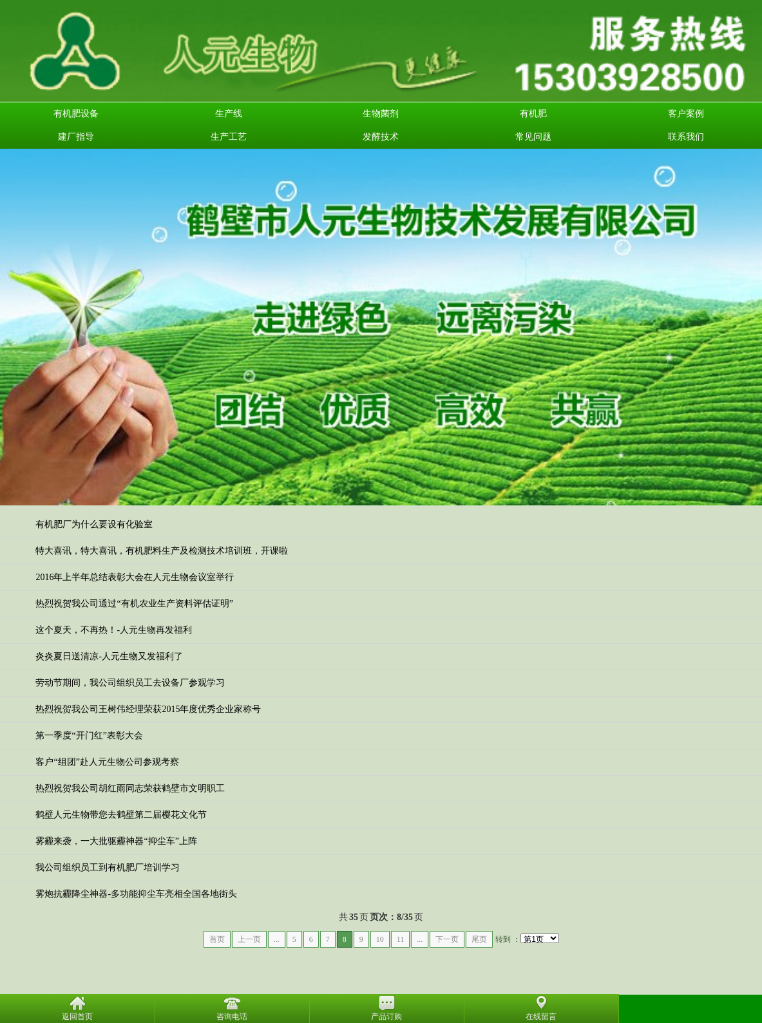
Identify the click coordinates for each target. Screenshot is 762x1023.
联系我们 (686, 137)
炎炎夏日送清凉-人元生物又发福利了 (109, 656)
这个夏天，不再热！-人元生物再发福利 (113, 630)
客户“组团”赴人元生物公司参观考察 (106, 762)
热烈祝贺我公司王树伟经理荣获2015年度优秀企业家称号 (148, 709)
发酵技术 (381, 137)
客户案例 (686, 113)
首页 (217, 939)
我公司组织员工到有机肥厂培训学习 (107, 867)
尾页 (479, 939)
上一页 (249, 939)
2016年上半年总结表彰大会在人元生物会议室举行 (134, 577)
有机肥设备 (76, 113)
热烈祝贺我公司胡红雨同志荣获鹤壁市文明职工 (130, 788)
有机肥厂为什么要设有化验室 (94, 524)
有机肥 (533, 113)
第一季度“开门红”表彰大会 (88, 735)
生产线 (228, 113)
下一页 (447, 939)
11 (401, 939)
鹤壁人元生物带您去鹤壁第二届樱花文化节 (121, 815)
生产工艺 (229, 137)
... (277, 939)
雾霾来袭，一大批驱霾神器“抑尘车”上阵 (115, 841)
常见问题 (533, 137)
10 (380, 939)
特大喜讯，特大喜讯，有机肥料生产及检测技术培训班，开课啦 (161, 551)
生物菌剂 (381, 113)
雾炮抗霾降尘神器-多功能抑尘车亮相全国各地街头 (136, 894)
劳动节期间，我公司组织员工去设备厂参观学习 (130, 683)
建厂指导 (76, 137)
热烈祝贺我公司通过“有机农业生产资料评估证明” (134, 603)
